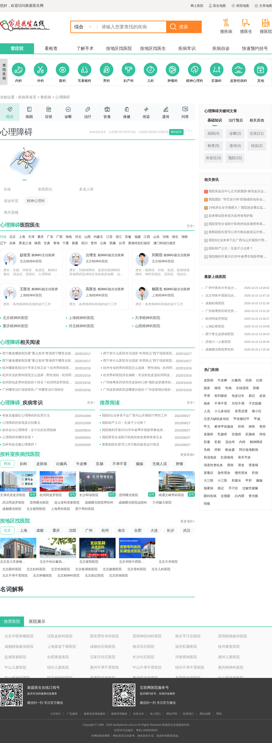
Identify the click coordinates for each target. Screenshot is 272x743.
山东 (156, 237)
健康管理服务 (119, 713)
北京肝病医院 (118, 575)
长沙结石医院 (143, 657)
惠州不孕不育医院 (104, 667)
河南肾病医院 (186, 657)
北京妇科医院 (36, 569)
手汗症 (233, 488)
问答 (185, 117)
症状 (48, 117)
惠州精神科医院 (230, 667)
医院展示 (37, 621)
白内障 (239, 496)
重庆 (40, 237)
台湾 (122, 243)
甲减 (257, 419)
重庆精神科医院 (15, 326)
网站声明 (171, 713)
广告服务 (72, 713)
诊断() (235, 133)
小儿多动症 (222, 411)
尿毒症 (208, 473)
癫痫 (139, 464)
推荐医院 (12, 621)
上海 (22, 237)
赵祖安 (25, 255)
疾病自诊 (221, 48)
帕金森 (230, 449)
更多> (191, 226)
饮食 (107, 117)
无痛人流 (159, 464)
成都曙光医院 (11, 509)
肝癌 (241, 426)
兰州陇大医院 (162, 502)
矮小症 (256, 411)
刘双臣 (157, 255)
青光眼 (253, 496)
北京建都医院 (112, 569)
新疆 (75, 243)
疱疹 (207, 403)
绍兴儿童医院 (58, 667)
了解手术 (85, 48)
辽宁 (3, 243)
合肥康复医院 (58, 657)
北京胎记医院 (94, 575)
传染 (146, 117)
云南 (103, 243)
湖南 (184, 237)
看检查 (51, 48)
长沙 (170, 530)
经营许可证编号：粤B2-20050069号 (136, 730)
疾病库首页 (27, 97)
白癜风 (236, 380)
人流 (207, 411)
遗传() (235, 146)
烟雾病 (208, 488)
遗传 (165, 117)
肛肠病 (250, 434)
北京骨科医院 (136, 569)
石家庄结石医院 (102, 657)
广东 (50, 237)
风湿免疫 (210, 457)
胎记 (252, 395)
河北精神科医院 (81, 326)
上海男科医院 (60, 509)
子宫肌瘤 (255, 403)
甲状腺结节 (241, 419)
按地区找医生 (153, 48)
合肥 (137, 530)
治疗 (87, 117)
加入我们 (155, 713)
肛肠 (99, 464)
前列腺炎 (220, 395)
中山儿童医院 (15, 667)
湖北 (175, 237)
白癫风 (61, 464)
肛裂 (217, 442)
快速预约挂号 (255, 48)
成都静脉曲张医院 (19, 646)
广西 (59, 237)
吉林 (12, 243)
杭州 (105, 530)
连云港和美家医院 (67, 502)
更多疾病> (187, 454)
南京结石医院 (143, 646)
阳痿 (256, 388)
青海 (56, 243)
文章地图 (263, 5)
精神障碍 (256, 442)
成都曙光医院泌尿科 (133, 502)
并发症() (213, 158)
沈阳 (72, 530)
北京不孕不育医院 (15, 575)
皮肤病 (41, 464)
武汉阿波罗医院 (13, 502)
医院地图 (240, 5)
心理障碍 (62, 97)
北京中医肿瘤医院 (19, 636)
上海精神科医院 (31, 295)
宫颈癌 (236, 434)
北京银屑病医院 (86, 569)
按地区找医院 (119, 48)
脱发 (207, 388)
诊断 (68, 117)
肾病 (230, 465)
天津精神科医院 (147, 318)
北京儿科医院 (160, 569)
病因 (29, 117)
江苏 (109, 237)
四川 (84, 243)
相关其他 (257, 120)
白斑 (259, 380)
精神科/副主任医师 (111, 255)
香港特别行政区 (139, 243)
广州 (88, 530)
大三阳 (208, 480)
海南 (69, 237)
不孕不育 (119, 464)
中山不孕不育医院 (147, 667)
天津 (31, 237)
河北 (78, 237)
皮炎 (262, 395)
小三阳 (222, 480)
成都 (40, 530)
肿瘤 (179, 464)
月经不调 (238, 403)
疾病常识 (187, 48)
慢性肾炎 (241, 473)
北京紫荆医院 (36, 509)
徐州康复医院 (229, 646)
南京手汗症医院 (188, 636)
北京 (12, 237)
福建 (137, 237)
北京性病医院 (60, 569)
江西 (147, 237)
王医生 (25, 289)
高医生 (91, 289)
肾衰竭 (253, 465)
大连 (154, 530)
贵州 (94, 243)
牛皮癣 (81, 464)
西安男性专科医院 (104, 636)
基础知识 (214, 120)
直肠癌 (208, 434)
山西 (87, 237)
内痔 (242, 442)
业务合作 (138, 713)
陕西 (37, 243)
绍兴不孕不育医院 (189, 667)
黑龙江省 (25, 243)
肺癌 (252, 426)
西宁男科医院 (84, 509)
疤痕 (248, 380)
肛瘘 (207, 442)
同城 (3, 237)
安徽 (128, 237)
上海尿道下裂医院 (61, 646)
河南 (166, 237)
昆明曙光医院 (39, 502)
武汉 (186, 530)
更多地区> (187, 521)
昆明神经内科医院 (147, 636)
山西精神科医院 (147, 326)
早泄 (207, 395)
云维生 (91, 255)
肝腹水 (236, 480)
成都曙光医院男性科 (99, 502)
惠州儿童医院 (229, 657)
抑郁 (217, 449)
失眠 (207, 449)
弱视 (207, 503)
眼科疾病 (210, 496)
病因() (213, 133)
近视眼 (225, 496)
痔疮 (262, 434)
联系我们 (188, 713)
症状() (256, 133)
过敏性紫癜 (250, 488)
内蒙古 (98, 237)
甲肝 (248, 480)
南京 (121, 530)
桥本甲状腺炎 (223, 426)
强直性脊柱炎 (213, 465)
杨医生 (157, 289)
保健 (126, 117)
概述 (9, 117)
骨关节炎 (244, 457)
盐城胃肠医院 (15, 657)
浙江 (119, 237)
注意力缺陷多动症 (216, 419)
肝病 (255, 473)
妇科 (23, 464)
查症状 (17, 48)
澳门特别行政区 (164, 243)
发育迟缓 (241, 411)
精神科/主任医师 (43, 255)
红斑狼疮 (227, 457)
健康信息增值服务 (94, 713)
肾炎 (241, 465)
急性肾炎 (224, 473)
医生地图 (217, 5)
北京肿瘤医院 (42, 575)
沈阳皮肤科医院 (60, 636)
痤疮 (217, 388)
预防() (235, 158)
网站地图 (205, 713)
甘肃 (47, 243)
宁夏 (66, 243)
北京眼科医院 (11, 569)
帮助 (219, 713)
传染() (257, 146)
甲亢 (207, 426)
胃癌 (262, 426)
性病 (228, 388)
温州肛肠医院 (186, 646)
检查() (213, 146)
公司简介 (55, 713)
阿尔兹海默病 (248, 449)
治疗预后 (235, 120)
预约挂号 (176, 132)
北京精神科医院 (31, 261)
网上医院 (197, 5)
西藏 (112, 243)
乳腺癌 (222, 434)
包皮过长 (238, 395)
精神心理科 (36, 201)
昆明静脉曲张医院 (232, 636)
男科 (7, 464)
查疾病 (45, 97)
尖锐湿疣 (242, 388)
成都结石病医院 (102, 646)
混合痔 (230, 442)
